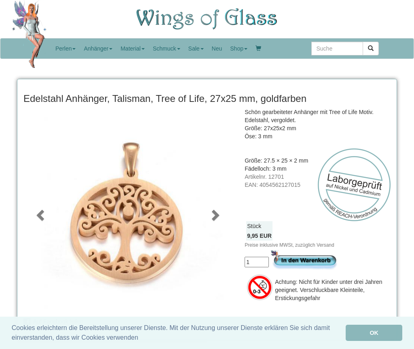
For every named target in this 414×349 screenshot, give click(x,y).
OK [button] (374, 333)
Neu (217, 48)
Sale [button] (196, 48)
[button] (39, 212)
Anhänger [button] (98, 48)
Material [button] (132, 48)
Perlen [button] (65, 48)
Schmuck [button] (166, 48)
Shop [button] (238, 48)
